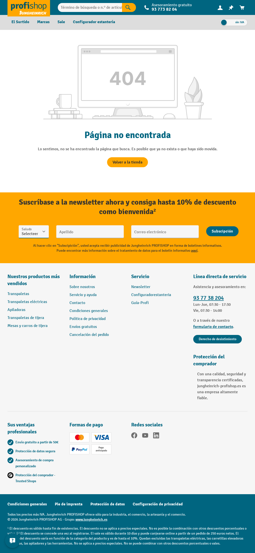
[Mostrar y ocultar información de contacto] (12, 540)
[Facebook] (134, 436)
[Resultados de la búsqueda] (129, 7)
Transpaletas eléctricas (27, 302)
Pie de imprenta (68, 504)
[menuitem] (220, 7)
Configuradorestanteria (151, 295)
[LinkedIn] (156, 436)
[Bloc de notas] (231, 7)
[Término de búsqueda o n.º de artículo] (90, 7)
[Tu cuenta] (220, 7)
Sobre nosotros (82, 287)
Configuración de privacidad (158, 504)
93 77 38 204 (208, 298)
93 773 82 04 (164, 9)
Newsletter (140, 287)
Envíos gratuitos (83, 326)
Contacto (77, 303)
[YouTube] (145, 436)
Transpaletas (18, 294)
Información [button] (82, 276)
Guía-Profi (140, 303)
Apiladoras (16, 310)
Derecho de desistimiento (217, 339)
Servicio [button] (140, 276)
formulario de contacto (213, 326)
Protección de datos (107, 504)
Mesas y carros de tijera (27, 325)
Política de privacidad (87, 318)
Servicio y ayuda (83, 295)
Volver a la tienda (127, 162)
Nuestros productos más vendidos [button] (33, 280)
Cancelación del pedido (89, 334)
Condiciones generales (88, 311)
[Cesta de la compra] (242, 7)
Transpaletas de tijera (25, 318)
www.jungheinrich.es (91, 519)
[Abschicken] (222, 231)
